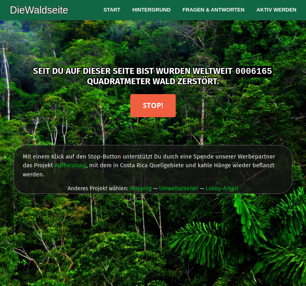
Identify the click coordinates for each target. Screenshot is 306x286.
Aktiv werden (276, 10)
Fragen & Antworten (213, 10)
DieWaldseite (39, 9)
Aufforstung (70, 165)
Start (112, 10)
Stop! (153, 105)
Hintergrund (151, 10)
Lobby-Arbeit (222, 188)
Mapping (141, 188)
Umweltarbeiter (178, 188)
